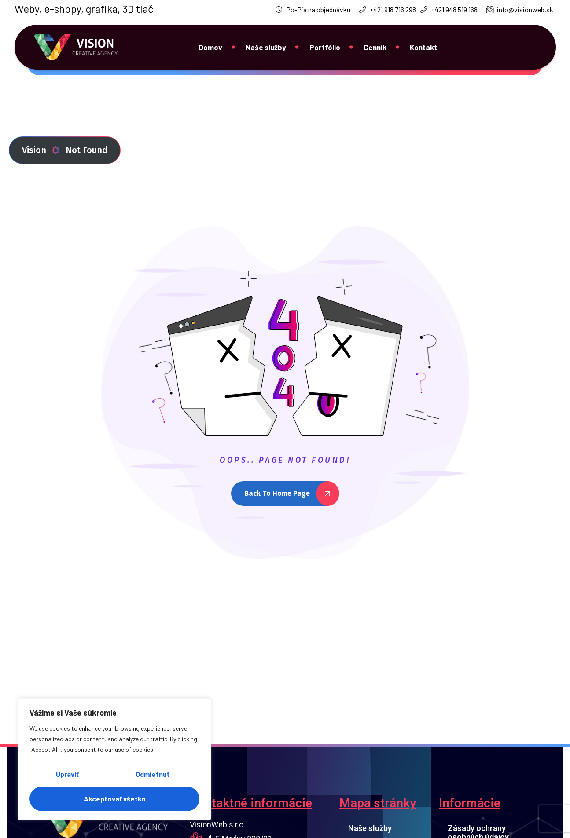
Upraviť (67, 774)
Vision (41, 150)
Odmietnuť (152, 774)
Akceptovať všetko (115, 798)
